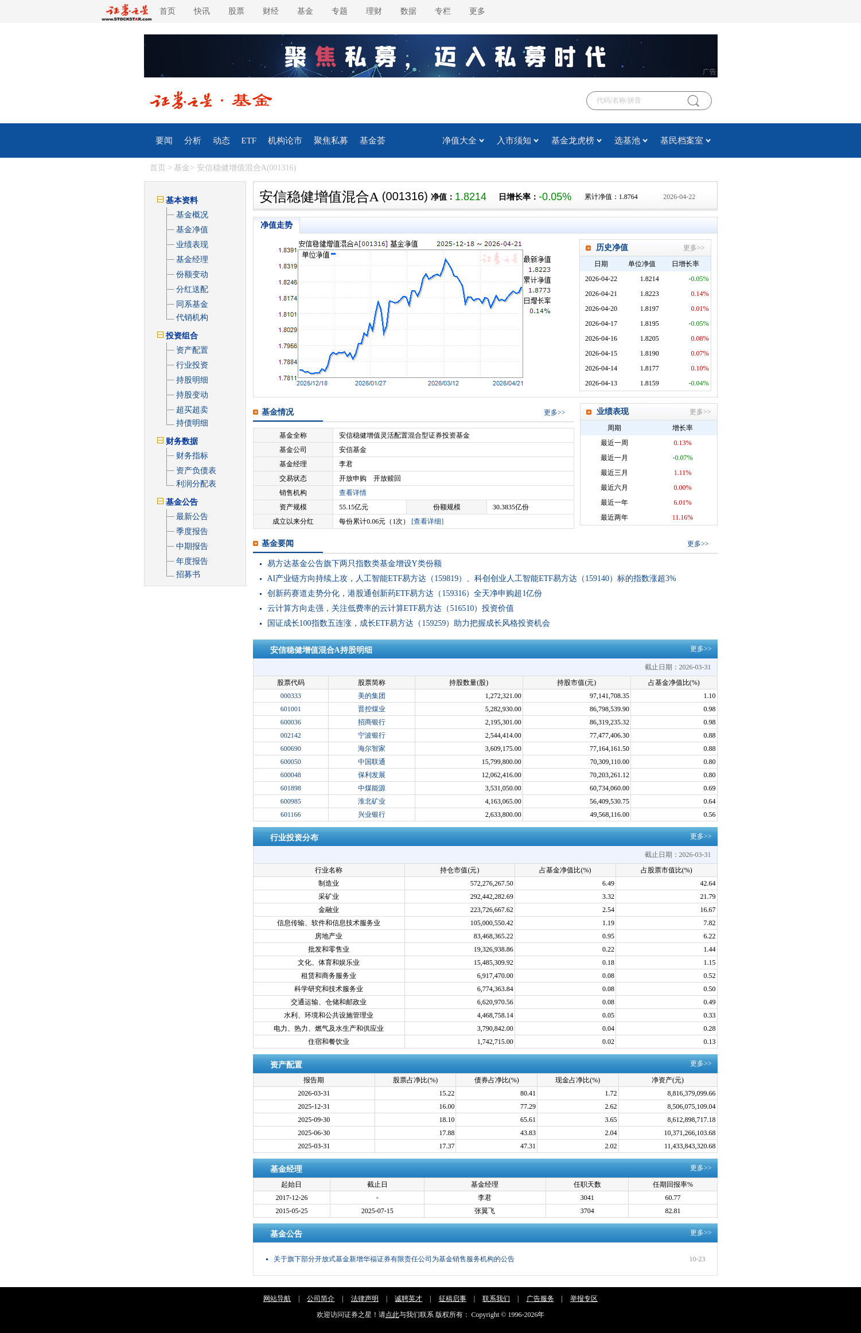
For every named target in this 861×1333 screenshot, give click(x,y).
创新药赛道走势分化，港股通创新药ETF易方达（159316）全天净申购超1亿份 (405, 593)
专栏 (443, 11)
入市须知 (514, 140)
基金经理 (192, 259)
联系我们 (496, 1299)
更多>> (694, 248)
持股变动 (192, 395)
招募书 (188, 574)
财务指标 (192, 455)
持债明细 (192, 423)
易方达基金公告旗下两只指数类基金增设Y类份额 (354, 563)
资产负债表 (196, 470)
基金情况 (278, 412)
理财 (374, 11)
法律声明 (365, 1299)
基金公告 (286, 1234)
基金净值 (192, 229)
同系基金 (192, 304)
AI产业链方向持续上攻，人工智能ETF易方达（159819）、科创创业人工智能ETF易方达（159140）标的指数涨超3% (471, 578)
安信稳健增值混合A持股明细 (321, 650)
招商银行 (371, 722)
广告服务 (540, 1299)
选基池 (627, 140)
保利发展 (371, 775)
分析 (192, 140)
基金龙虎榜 (572, 140)
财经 (271, 11)
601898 (290, 788)
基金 (305, 11)
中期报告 (192, 546)
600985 (290, 801)
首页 (167, 11)
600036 (290, 722)
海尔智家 (371, 749)
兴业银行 (371, 814)
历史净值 (612, 247)
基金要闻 (278, 543)
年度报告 (192, 561)
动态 (221, 140)
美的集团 (371, 696)
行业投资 (192, 365)
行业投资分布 (294, 837)
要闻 (164, 140)
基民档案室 (681, 140)
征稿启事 (452, 1299)
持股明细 (192, 380)
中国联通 (371, 762)
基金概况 (192, 215)
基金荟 (372, 140)
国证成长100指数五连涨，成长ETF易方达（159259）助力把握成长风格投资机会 (409, 623)
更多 (477, 11)
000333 (290, 696)
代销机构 (192, 317)
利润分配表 (196, 484)
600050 (290, 762)
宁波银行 (371, 735)
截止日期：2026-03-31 (678, 667)
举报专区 (584, 1299)
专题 (340, 11)
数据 (408, 11)
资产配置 (192, 350)
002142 (290, 735)
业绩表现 (192, 244)
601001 (290, 709)
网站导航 (277, 1299)
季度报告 (192, 531)
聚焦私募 (331, 140)
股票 (236, 11)
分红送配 (192, 289)
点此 (392, 1315)
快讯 (202, 11)
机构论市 (285, 140)
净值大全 (459, 140)
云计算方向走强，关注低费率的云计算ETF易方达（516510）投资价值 (391, 608)
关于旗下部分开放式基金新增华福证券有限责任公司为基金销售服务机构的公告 (394, 1259)
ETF (249, 140)
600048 (290, 775)
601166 (290, 814)
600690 (290, 749)
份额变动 (192, 274)
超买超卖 (192, 410)
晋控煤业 (371, 709)
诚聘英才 (408, 1299)
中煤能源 (371, 788)
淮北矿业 (371, 801)
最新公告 (192, 516)
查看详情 (353, 493)
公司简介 (320, 1299)
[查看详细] (427, 521)
